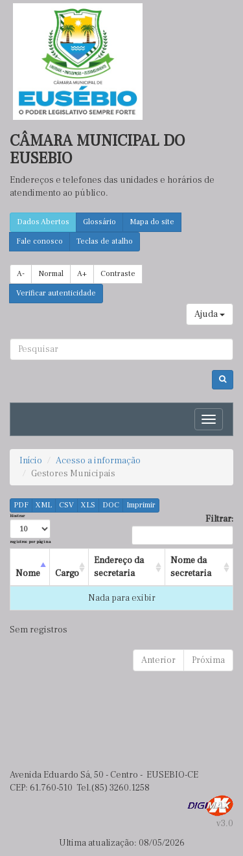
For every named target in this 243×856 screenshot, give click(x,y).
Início (30, 461)
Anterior (158, 660)
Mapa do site (152, 222)
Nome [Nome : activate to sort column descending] (28, 573)
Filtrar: (182, 529)
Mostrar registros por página (30, 528)
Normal (51, 274)
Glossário (99, 222)
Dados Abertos (43, 222)
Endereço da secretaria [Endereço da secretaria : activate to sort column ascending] (119, 567)
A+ (82, 274)
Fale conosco (39, 241)
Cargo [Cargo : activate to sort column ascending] (67, 573)
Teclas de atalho (104, 241)
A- (21, 274)
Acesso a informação (98, 461)
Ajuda (209, 314)
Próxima (208, 660)
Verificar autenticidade (56, 293)
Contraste (117, 274)
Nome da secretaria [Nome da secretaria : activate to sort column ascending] (190, 567)
